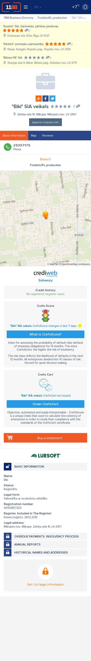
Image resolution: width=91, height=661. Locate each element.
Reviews (47, 135)
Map (34, 135)
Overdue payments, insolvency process (46, 536)
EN (37, 7)
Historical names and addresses (41, 552)
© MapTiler (52, 264)
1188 (11, 7)
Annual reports (27, 544)
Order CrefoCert (45, 404)
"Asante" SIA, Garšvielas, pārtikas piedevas (30, 26)
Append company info (45, 122)
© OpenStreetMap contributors (74, 264)
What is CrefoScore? (45, 334)
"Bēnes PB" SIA (12, 58)
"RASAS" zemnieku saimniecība (23, 44)
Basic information (14, 135)
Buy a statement (49, 438)
